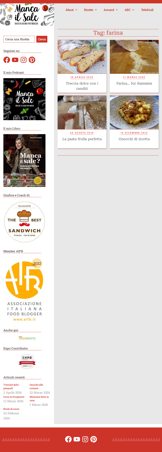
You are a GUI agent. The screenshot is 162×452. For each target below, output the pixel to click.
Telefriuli (147, 10)
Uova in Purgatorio (13, 396)
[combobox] (19, 39)
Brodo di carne (11, 408)
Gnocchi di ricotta (134, 139)
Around (111, 10)
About (71, 10)
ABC (129, 10)
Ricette (90, 10)
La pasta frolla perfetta (82, 139)
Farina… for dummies (134, 83)
